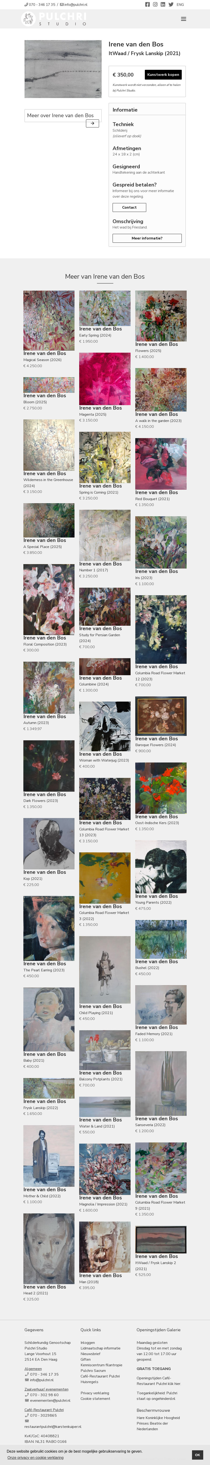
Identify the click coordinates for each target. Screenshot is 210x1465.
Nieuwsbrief (90, 1353)
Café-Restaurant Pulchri (100, 1376)
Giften (86, 1359)
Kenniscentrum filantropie (101, 1365)
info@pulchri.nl (42, 1380)
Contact (129, 207)
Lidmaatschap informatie (101, 1348)
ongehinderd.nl (163, 1398)
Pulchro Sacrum (93, 1370)
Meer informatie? (147, 238)
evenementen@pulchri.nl (50, 1400)
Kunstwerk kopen (163, 74)
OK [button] (197, 1455)
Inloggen (88, 1342)
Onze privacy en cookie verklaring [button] (35, 1458)
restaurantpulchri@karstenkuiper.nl (53, 1426)
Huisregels (89, 1381)
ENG (180, 4)
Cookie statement (95, 1398)
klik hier (174, 1383)
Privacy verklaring (95, 1393)
